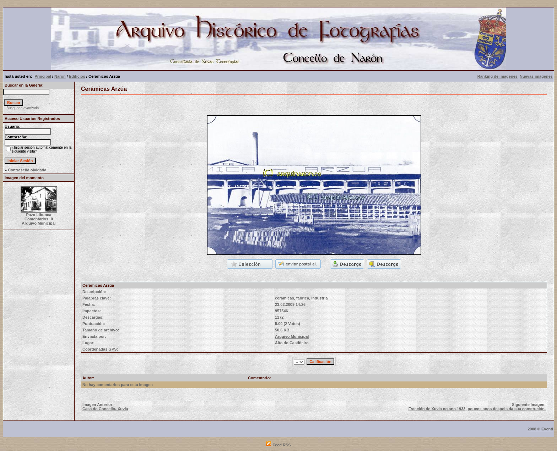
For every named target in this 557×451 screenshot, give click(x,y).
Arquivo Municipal (292, 336)
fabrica (302, 298)
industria (319, 298)
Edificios (77, 76)
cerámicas (284, 298)
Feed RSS (278, 445)
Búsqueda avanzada (22, 108)
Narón (60, 76)
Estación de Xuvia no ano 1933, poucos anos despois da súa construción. (477, 409)
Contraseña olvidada (27, 170)
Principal (42, 76)
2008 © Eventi (540, 429)
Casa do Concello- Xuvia (105, 409)
